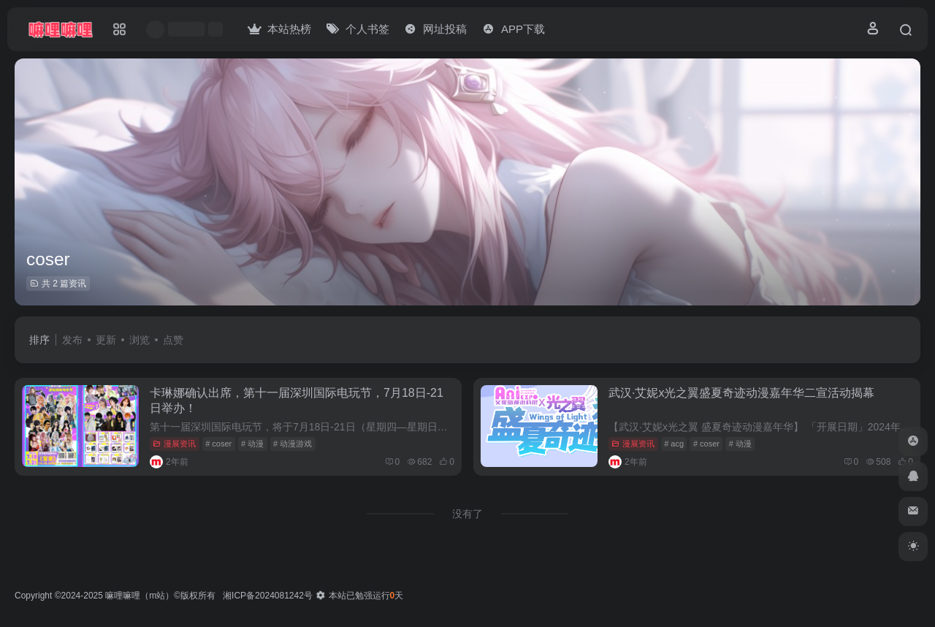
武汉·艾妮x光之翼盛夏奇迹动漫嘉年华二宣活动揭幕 (741, 393)
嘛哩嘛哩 (122, 595)
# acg (674, 443)
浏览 (139, 340)
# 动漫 (252, 443)
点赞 (173, 340)
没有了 (467, 514)
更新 (106, 340)
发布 (72, 340)
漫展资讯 (174, 443)
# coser (218, 443)
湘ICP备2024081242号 (268, 595)
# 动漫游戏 (292, 443)
